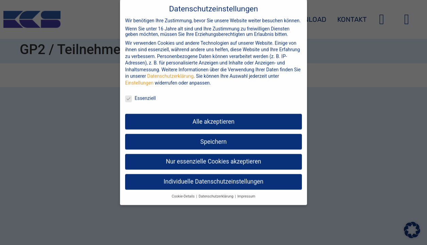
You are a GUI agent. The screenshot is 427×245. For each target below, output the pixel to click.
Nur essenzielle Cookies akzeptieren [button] (213, 156)
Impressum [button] (246, 191)
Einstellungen (139, 77)
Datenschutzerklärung (170, 71)
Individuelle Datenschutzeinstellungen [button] (213, 176)
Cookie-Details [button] (183, 191)
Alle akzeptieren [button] (213, 116)
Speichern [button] (213, 136)
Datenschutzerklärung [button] (216, 191)
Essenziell (140, 92)
